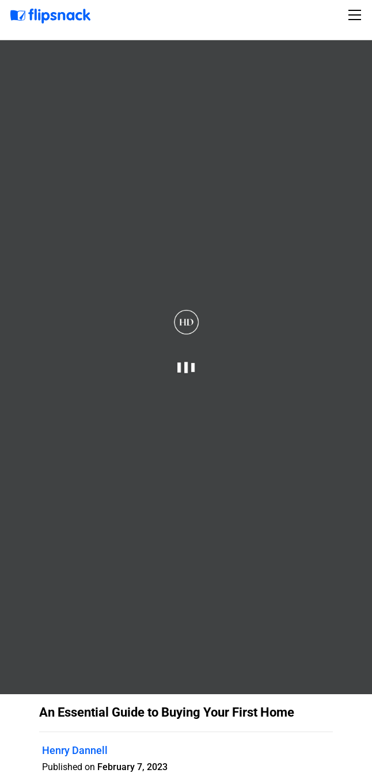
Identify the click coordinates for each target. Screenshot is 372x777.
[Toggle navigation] (356, 15)
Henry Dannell (75, 750)
